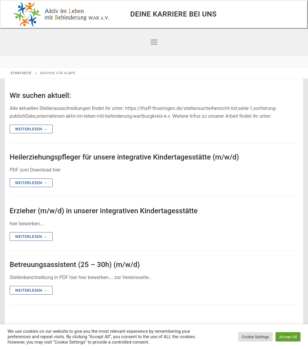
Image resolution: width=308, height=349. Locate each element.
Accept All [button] (288, 337)
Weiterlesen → (31, 129)
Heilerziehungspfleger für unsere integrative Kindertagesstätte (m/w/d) (124, 157)
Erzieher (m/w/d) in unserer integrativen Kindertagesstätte (104, 211)
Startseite (21, 73)
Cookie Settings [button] (255, 337)
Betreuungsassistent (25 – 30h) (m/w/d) (75, 264)
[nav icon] (154, 42)
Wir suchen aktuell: (40, 95)
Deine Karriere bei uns (173, 14)
